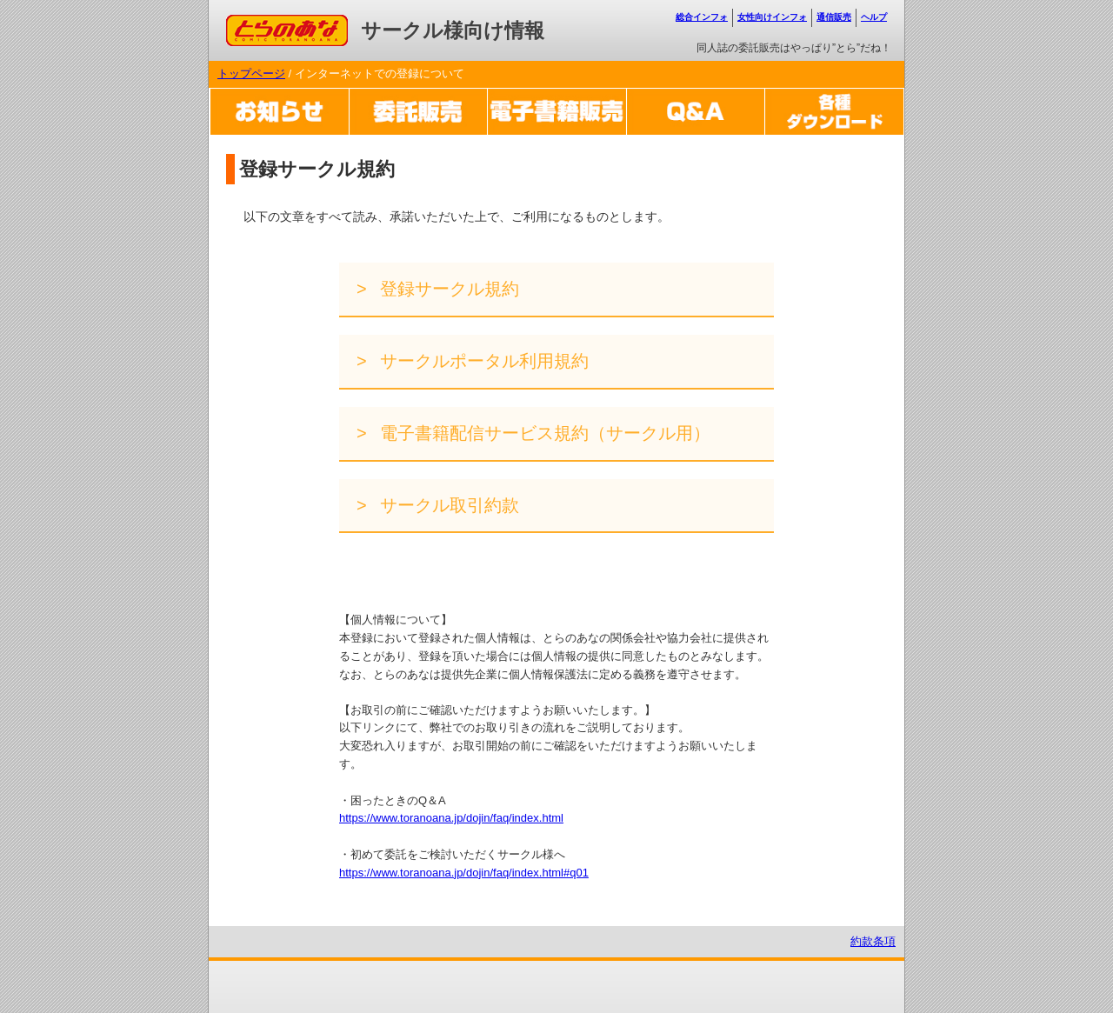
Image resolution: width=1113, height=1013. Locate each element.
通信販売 (833, 17)
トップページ (251, 73)
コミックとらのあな (277, 23)
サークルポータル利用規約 (483, 360)
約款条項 (873, 941)
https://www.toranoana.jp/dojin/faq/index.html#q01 (464, 872)
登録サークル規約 (448, 288)
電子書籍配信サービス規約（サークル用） (543, 433)
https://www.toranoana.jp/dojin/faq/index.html (451, 817)
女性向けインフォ (772, 17)
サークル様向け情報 (452, 30)
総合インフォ (702, 17)
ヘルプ (874, 17)
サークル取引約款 (448, 505)
